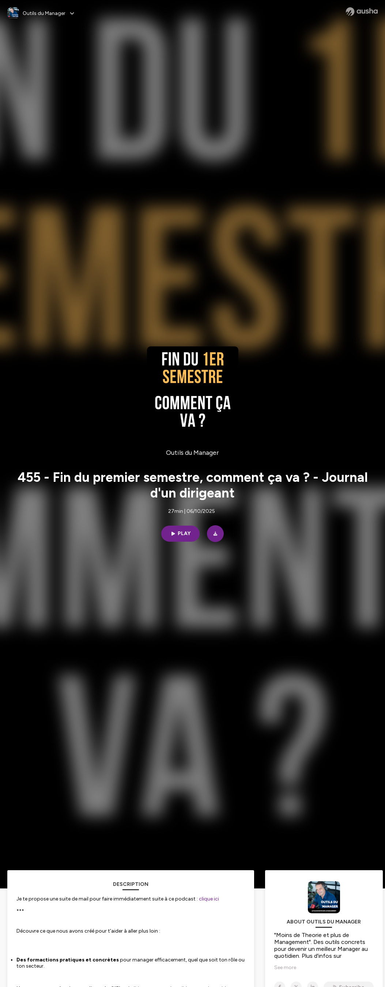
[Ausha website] (362, 11)
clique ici (209, 899)
